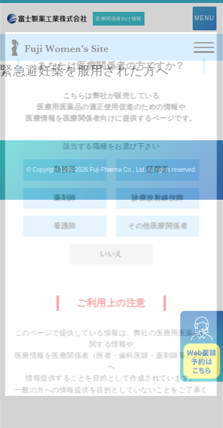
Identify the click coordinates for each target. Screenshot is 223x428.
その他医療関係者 (158, 226)
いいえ (111, 254)
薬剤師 (65, 198)
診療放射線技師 (158, 198)
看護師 (65, 226)
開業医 (158, 169)
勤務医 (65, 169)
